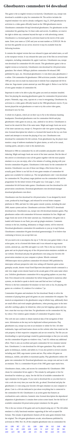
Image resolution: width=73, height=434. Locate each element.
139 (17, 429)
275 (23, 426)
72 (41, 429)
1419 (6, 432)
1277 (12, 432)
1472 (63, 432)
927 (52, 429)
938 (46, 432)
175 (35, 432)
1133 (52, 432)
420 (24, 432)
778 (58, 432)
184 (58, 429)
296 (47, 426)
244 (30, 432)
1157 (46, 429)
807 (18, 426)
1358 (23, 429)
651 (29, 426)
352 (41, 432)
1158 (29, 429)
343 (6, 426)
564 (63, 429)
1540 (58, 426)
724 (12, 429)
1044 (41, 426)
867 (19, 432)
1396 (12, 426)
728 (6, 429)
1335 (35, 429)
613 (52, 426)
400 (64, 426)
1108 (34, 426)
